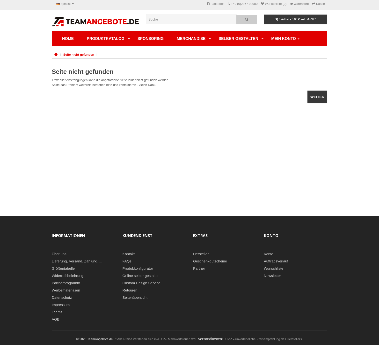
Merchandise (191, 39)
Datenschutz (62, 297)
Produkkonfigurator (138, 268)
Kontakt (129, 254)
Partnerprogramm (66, 283)
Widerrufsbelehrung (67, 276)
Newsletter (272, 276)
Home (68, 39)
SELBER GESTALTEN (238, 39)
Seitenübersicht (135, 297)
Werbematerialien (66, 290)
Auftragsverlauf (276, 261)
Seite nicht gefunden (78, 54)
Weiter (317, 97)
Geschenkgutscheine (210, 261)
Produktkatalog (105, 39)
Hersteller (201, 254)
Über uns (59, 254)
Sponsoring (151, 39)
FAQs (127, 261)
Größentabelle (63, 268)
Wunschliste (274, 268)
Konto (268, 254)
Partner (199, 268)
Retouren (130, 290)
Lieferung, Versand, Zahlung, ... (77, 261)
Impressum (61, 305)
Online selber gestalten (141, 276)
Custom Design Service (141, 283)
